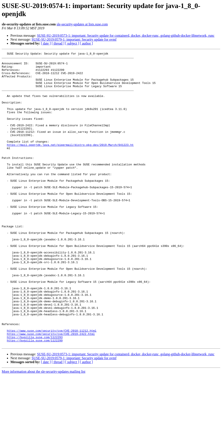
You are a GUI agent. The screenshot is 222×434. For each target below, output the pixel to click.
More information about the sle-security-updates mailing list (43, 430)
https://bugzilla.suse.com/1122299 (34, 398)
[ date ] (46, 43)
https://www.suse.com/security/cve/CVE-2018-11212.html (51, 387)
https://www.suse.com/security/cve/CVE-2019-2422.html (51, 390)
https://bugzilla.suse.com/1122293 (34, 394)
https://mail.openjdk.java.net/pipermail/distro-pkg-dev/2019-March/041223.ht (70, 164)
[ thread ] (58, 43)
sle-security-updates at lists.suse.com (82, 24)
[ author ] (86, 43)
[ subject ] (72, 43)
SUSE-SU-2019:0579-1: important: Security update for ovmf (74, 39)
